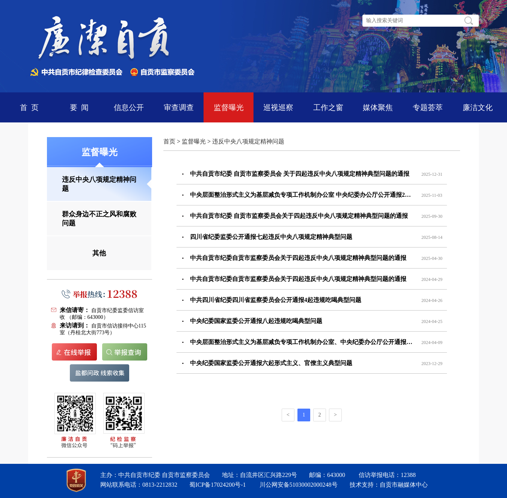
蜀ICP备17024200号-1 (217, 484)
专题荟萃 (428, 107)
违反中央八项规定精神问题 (248, 141)
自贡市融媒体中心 (404, 484)
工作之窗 (328, 107)
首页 (169, 141)
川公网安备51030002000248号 (299, 484)
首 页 (29, 107)
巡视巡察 (278, 107)
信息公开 (129, 107)
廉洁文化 (478, 107)
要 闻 (79, 107)
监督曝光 (229, 107)
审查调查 (179, 107)
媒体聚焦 (378, 107)
